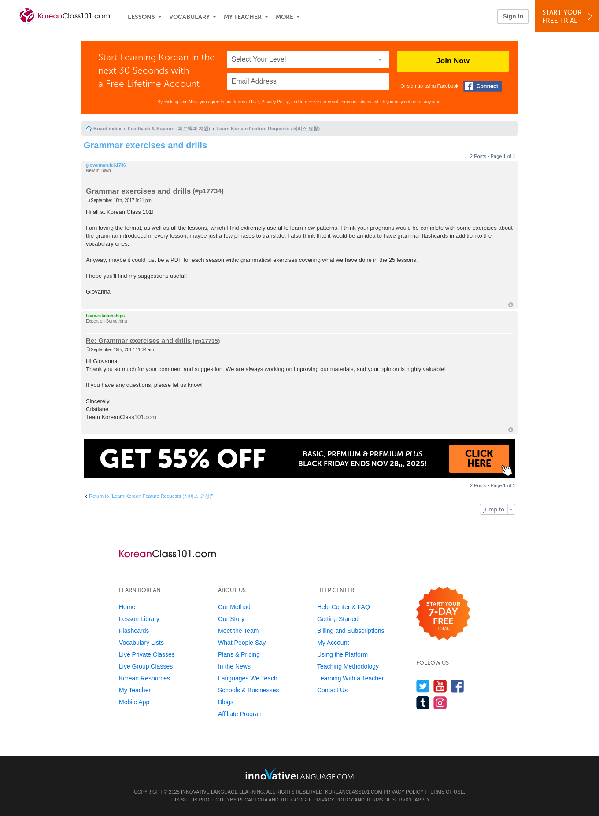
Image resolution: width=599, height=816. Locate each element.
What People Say (242, 642)
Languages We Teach (247, 678)
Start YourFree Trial (568, 16)
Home (127, 606)
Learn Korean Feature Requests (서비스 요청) (268, 128)
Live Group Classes (146, 666)
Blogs (225, 702)
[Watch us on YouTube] (440, 686)
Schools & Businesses (248, 690)
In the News (234, 666)
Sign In (513, 16)
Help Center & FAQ (343, 606)
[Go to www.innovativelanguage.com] (299, 774)
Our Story (231, 618)
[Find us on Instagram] (440, 702)
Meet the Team (238, 630)
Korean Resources (144, 678)
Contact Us (332, 690)
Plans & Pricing (239, 654)
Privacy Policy (275, 101)
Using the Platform (342, 654)
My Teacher (243, 17)
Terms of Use (246, 101)
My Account (333, 642)
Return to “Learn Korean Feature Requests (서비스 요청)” (151, 496)
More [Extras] (284, 17)
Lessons (141, 17)
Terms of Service (390, 799)
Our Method (234, 606)
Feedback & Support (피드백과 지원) (169, 128)
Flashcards (134, 630)
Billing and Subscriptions (351, 630)
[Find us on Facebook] (457, 686)
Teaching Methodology (348, 666)
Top (510, 304)
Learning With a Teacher (350, 678)
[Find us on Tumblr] (423, 702)
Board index (107, 128)
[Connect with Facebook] (482, 86)
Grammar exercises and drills (145, 145)
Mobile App (134, 702)
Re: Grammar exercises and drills (138, 340)
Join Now (453, 61)
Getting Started (338, 618)
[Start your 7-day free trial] (443, 614)
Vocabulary (189, 17)
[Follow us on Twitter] (423, 686)
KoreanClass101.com (353, 791)
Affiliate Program (240, 713)
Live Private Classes (147, 654)
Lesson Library (139, 618)
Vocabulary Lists (141, 642)
